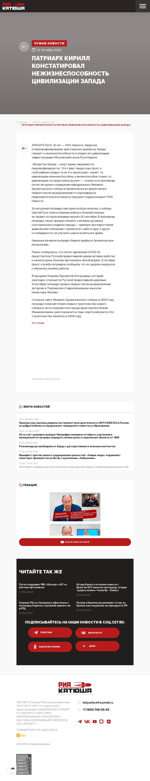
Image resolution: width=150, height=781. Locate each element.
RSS (23, 735)
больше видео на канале (75, 542)
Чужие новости (50, 43)
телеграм (43, 632)
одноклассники (47, 647)
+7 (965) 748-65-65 (96, 709)
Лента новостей (43, 122)
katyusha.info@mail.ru (98, 702)
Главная (21, 122)
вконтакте (91, 632)
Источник (38, 323)
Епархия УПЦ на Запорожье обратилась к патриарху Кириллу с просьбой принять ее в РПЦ (45, 605)
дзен (88, 646)
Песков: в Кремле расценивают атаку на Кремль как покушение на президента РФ (101, 604)
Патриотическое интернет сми (75, 695)
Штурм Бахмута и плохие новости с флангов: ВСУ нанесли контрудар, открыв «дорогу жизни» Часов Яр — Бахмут (101, 587)
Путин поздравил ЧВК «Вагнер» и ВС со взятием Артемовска (43, 586)
